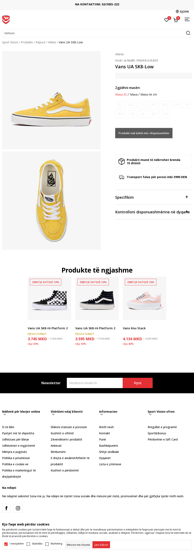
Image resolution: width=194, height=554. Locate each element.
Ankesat (56, 446)
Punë (102, 439)
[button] (97, 33)
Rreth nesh (106, 427)
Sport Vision (10, 42)
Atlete (52, 42)
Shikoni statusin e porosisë (69, 427)
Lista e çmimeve (110, 464)
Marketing (56, 543)
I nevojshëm (17, 543)
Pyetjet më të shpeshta (18, 433)
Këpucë (41, 42)
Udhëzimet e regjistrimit (18, 446)
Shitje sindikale (109, 452)
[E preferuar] (166, 20)
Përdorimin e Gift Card (163, 439)
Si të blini (8, 427)
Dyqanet (105, 458)
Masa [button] (134, 94)
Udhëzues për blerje (15, 439)
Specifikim (151, 197)
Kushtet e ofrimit (62, 433)
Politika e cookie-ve (15, 464)
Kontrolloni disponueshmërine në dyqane (152, 211)
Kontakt (104, 433)
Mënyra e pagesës (14, 452)
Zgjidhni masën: (127, 88)
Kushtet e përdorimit (65, 470)
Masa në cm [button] (148, 94)
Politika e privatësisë (16, 458)
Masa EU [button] (121, 94)
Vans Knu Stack (134, 328)
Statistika (37, 543)
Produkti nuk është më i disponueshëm (144, 133)
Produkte (27, 42)
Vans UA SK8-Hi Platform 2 (48, 328)
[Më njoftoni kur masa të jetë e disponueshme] (119, 104)
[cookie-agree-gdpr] (101, 544)
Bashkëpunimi (108, 446)
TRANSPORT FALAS (43, 2)
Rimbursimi (58, 452)
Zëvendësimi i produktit (66, 439)
